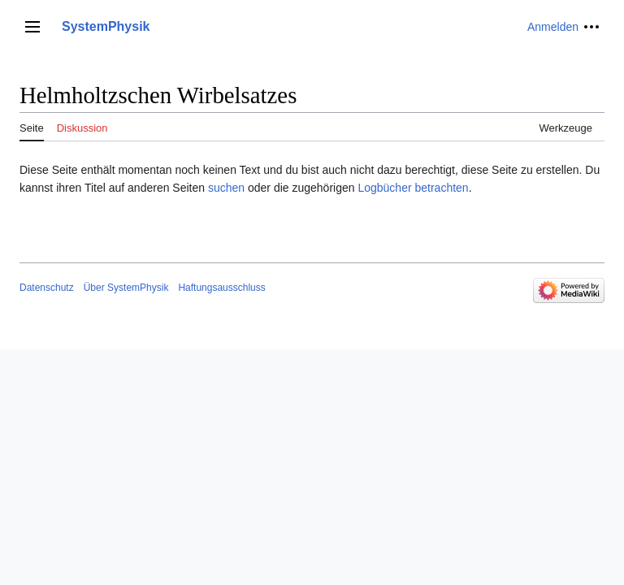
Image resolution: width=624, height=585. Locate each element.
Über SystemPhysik (126, 287)
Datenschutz (47, 287)
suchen (226, 187)
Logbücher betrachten (413, 187)
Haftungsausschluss (221, 287)
